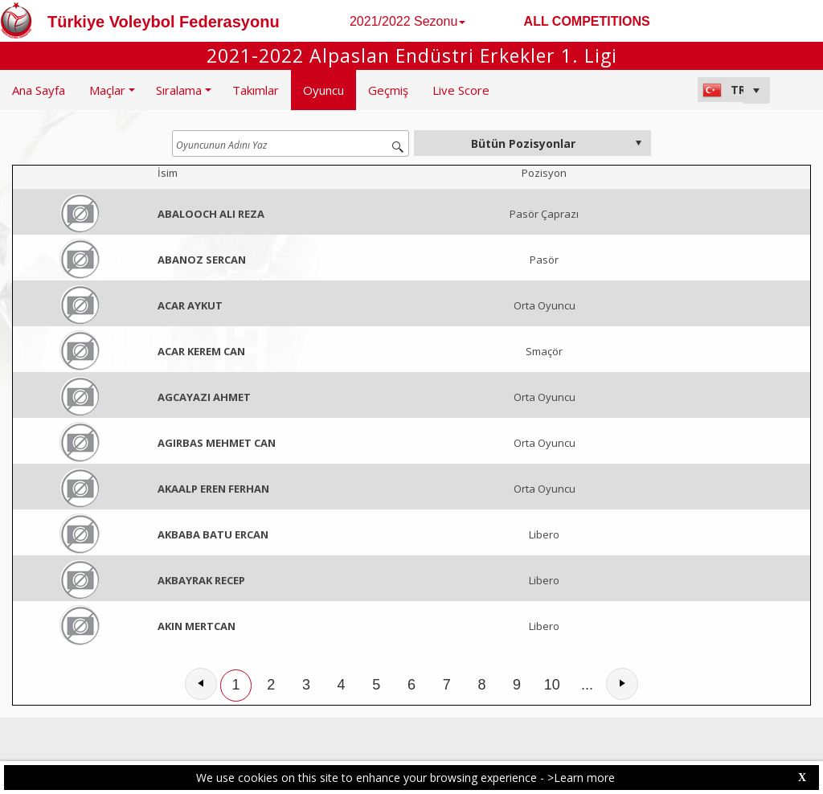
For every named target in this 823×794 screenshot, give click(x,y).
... (587, 685)
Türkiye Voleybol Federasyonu (163, 22)
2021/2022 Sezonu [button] (407, 21)
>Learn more (581, 777)
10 (552, 685)
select (638, 143)
